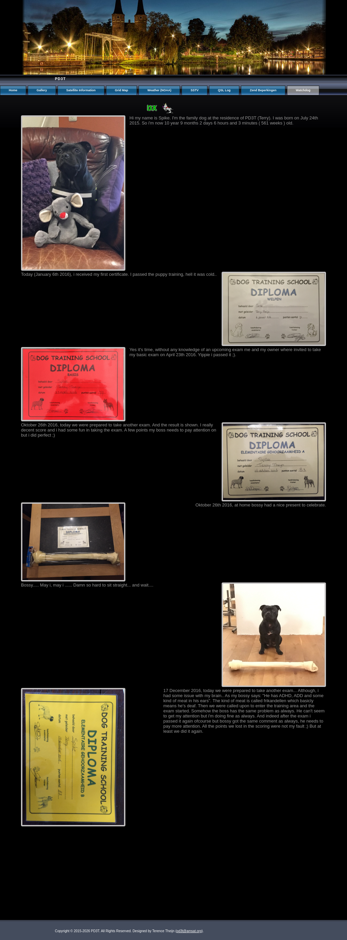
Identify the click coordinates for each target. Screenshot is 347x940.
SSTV (194, 90)
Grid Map (121, 90)
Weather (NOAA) (159, 90)
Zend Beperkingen (263, 90)
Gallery (42, 90)
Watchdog (303, 90)
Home (13, 90)
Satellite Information (81, 90)
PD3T (60, 79)
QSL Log (224, 90)
